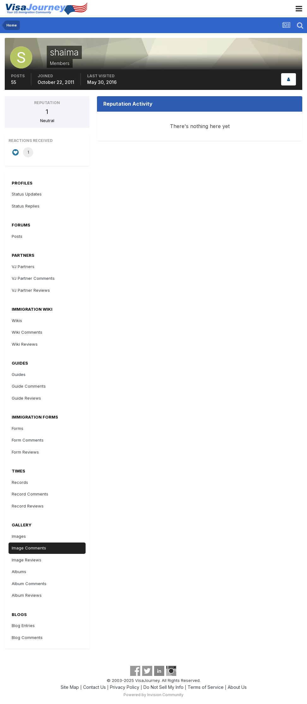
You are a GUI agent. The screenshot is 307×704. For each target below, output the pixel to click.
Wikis (17, 320)
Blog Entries (23, 625)
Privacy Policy (124, 687)
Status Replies (25, 205)
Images (19, 536)
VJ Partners (23, 266)
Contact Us (94, 687)
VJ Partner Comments (33, 278)
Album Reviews (27, 595)
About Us (237, 687)
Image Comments (29, 547)
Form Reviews (25, 452)
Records (20, 482)
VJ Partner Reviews (31, 290)
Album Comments (29, 583)
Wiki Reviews (25, 344)
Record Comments (30, 493)
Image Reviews (26, 559)
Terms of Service (206, 687)
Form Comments (28, 440)
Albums (19, 571)
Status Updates (27, 194)
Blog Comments (27, 637)
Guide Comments (29, 386)
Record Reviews (28, 505)
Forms (17, 428)
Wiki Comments (27, 332)
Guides (19, 374)
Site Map (70, 687)
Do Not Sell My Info (163, 687)
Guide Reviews (26, 398)
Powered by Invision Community (153, 694)
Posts (17, 236)
